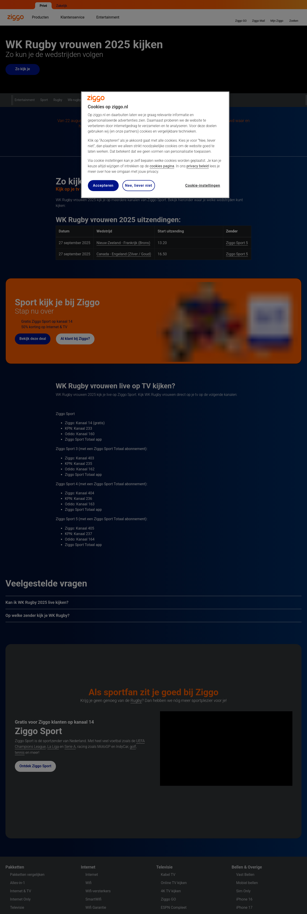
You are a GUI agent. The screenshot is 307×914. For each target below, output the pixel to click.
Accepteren (103, 185)
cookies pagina (162, 166)
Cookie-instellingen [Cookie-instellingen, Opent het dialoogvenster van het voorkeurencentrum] (202, 185)
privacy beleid (197, 166)
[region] (155, 144)
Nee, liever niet (138, 185)
